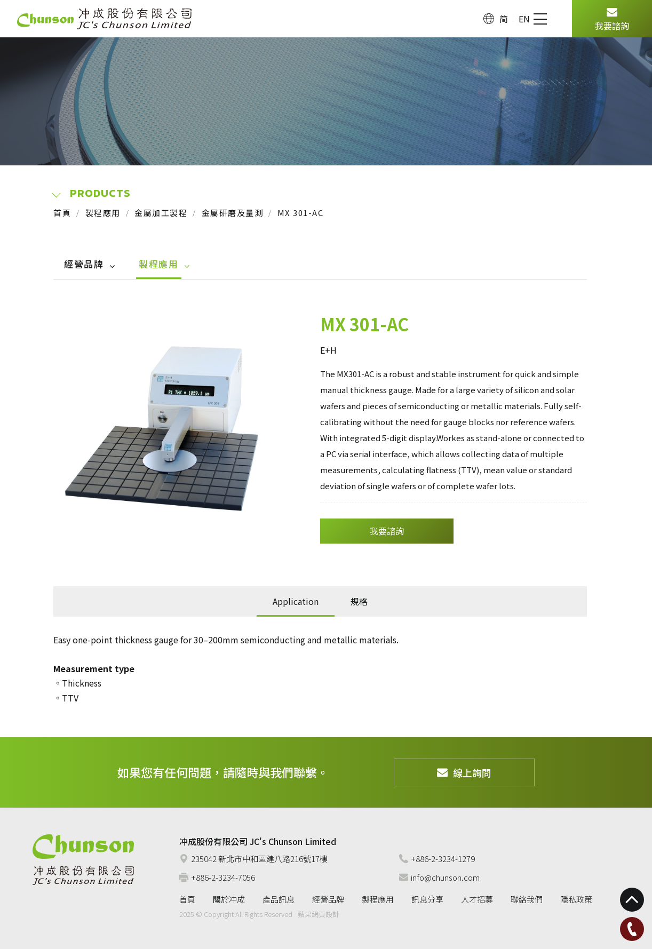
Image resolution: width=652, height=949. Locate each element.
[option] (164, 427)
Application (296, 601)
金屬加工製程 (160, 212)
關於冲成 (229, 899)
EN (524, 18)
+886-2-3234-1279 (437, 858)
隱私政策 (576, 899)
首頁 (62, 212)
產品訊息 (279, 899)
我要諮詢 (612, 18)
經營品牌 (84, 263)
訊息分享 (427, 899)
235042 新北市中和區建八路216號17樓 (253, 858)
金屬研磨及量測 (233, 212)
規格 (359, 601)
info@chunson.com (439, 877)
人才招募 (477, 899)
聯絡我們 (527, 899)
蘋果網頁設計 (318, 914)
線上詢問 (464, 772)
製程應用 (103, 212)
